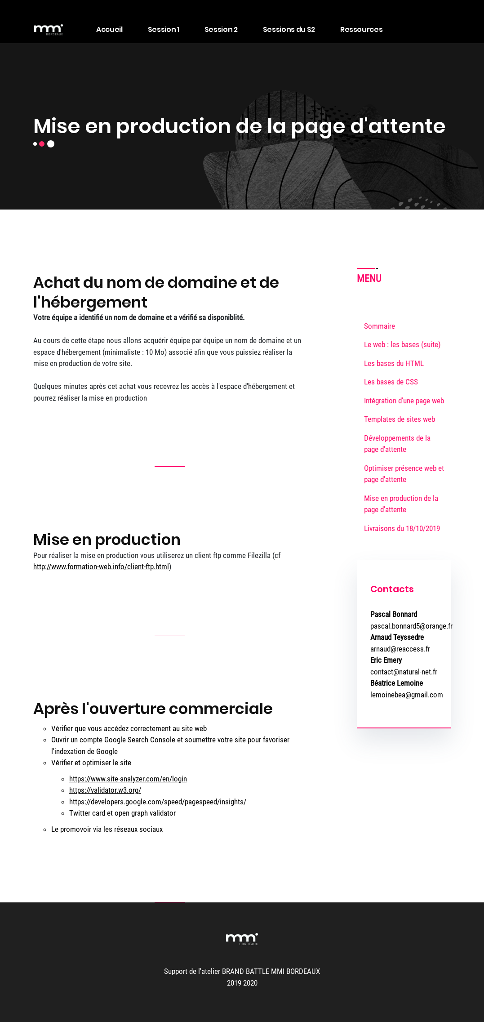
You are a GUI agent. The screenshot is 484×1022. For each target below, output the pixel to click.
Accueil (109, 29)
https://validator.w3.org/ (105, 789)
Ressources (361, 29)
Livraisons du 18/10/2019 (405, 528)
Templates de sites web (402, 419)
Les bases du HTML (397, 363)
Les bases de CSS (394, 381)
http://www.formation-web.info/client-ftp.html (101, 566)
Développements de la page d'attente (400, 443)
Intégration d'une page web (407, 400)
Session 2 (221, 29)
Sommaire (379, 325)
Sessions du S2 (289, 29)
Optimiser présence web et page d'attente (407, 474)
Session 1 (163, 29)
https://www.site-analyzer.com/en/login (128, 778)
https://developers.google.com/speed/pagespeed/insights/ (157, 801)
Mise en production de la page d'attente (404, 504)
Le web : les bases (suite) (405, 344)
